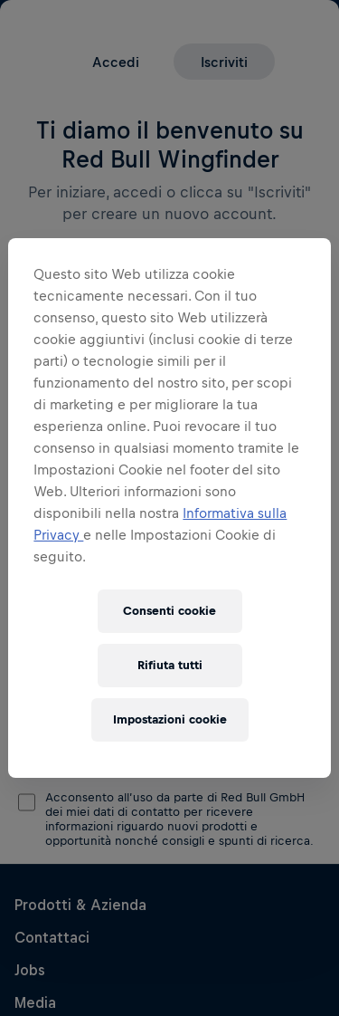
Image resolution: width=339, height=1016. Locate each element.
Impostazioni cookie (170, 719)
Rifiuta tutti (169, 665)
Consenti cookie (169, 611)
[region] (169, 508)
